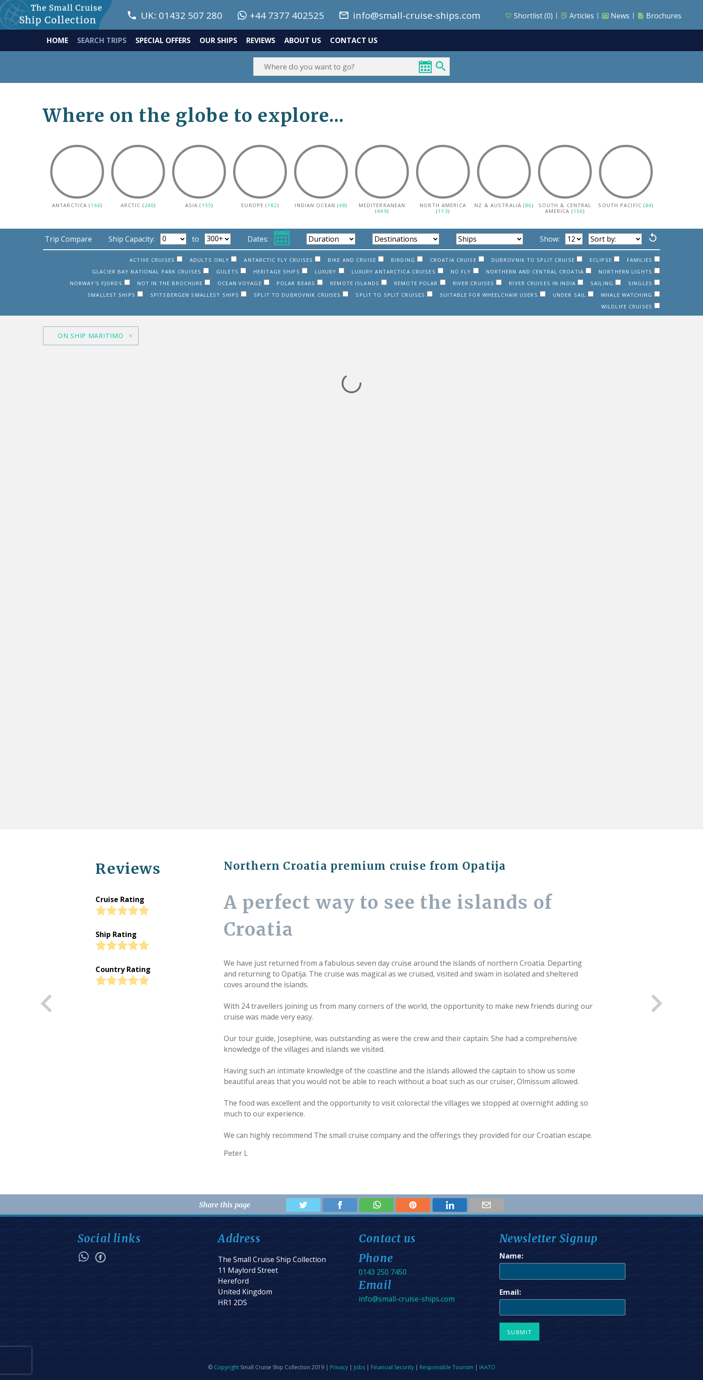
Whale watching (630, 294)
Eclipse (605, 259)
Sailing (605, 283)
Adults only (213, 259)
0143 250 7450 (383, 1272)
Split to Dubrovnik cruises (301, 294)
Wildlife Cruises (630, 306)
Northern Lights (629, 271)
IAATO (487, 1367)
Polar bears (300, 283)
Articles (577, 16)
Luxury (329, 271)
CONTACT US (354, 40)
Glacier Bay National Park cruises (150, 271)
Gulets (231, 271)
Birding (407, 259)
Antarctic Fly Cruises (282, 259)
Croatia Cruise (457, 259)
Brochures (659, 16)
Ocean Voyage (243, 283)
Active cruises (156, 259)
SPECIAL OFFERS (163, 40)
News (615, 16)
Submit (519, 1332)
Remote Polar (420, 283)
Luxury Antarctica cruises (397, 271)
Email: (510, 1292)
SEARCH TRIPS (101, 40)
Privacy (339, 1367)
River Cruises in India (546, 283)
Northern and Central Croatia (538, 271)
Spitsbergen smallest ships (198, 294)
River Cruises (477, 283)
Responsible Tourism (446, 1367)
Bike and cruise (356, 259)
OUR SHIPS (218, 40)
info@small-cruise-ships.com (407, 1299)
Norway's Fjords (100, 283)
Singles (644, 283)
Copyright (226, 1367)
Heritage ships (280, 271)
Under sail (573, 294)
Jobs (359, 1367)
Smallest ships (115, 294)
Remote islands (358, 283)
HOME (57, 40)
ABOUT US (302, 40)
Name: (511, 1256)
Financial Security (392, 1367)
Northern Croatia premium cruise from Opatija (365, 866)
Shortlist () (529, 16)
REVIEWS (260, 40)
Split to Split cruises (394, 294)
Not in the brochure (173, 283)
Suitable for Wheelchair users (493, 294)
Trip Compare (68, 239)
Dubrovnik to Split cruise (536, 259)
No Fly (465, 271)
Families (643, 259)
